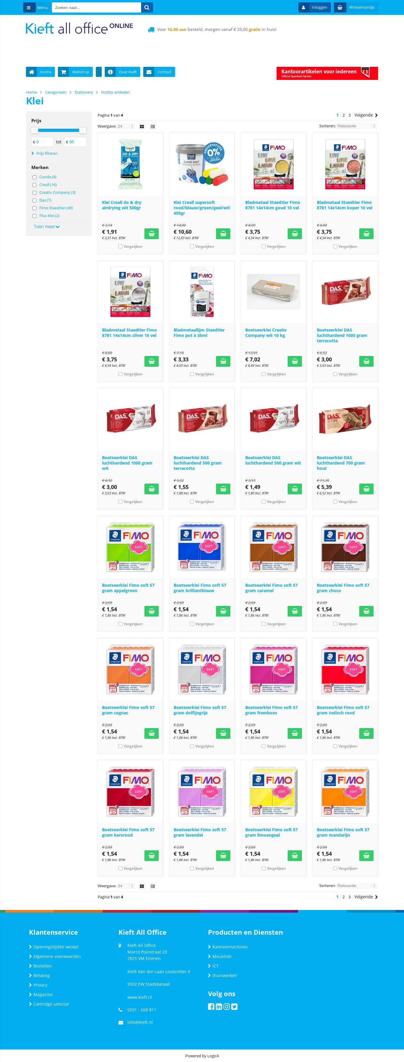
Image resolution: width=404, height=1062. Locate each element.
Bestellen (40, 966)
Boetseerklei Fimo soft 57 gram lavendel (200, 832)
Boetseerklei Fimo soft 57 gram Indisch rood (343, 710)
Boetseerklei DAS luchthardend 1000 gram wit (127, 463)
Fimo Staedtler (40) (56, 207)
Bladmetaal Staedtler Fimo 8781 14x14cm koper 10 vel (344, 204)
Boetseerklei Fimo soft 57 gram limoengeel (271, 832)
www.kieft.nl (139, 997)
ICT (213, 966)
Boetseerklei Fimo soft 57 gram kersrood (128, 832)
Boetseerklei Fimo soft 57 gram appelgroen (128, 587)
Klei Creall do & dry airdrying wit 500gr (121, 204)
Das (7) (45, 200)
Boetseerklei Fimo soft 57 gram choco (343, 587)
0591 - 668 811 (141, 1010)
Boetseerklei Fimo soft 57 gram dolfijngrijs (200, 710)
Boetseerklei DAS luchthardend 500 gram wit (273, 460)
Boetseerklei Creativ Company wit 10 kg (266, 332)
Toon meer (47, 226)
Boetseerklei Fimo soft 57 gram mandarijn (343, 832)
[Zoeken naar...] (152, 7)
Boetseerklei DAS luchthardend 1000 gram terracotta (342, 335)
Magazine (41, 994)
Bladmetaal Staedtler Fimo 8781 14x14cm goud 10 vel (272, 204)
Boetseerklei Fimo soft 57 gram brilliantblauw (200, 587)
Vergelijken (133, 246)
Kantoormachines (228, 947)
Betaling (39, 975)
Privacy (38, 985)
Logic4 (213, 1055)
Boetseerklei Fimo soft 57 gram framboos (271, 710)
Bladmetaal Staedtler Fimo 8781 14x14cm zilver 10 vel (129, 332)
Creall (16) (48, 184)
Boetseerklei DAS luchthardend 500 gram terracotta (198, 463)
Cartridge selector (49, 1004)
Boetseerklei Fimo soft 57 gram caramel (271, 587)
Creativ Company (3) (57, 192)
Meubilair (220, 956)
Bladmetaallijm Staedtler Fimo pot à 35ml (199, 332)
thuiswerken (222, 975)
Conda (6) (47, 176)
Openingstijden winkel (53, 947)
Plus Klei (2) (49, 215)
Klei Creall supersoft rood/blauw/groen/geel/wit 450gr (202, 207)
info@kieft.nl (140, 1022)
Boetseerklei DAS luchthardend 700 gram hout (341, 463)
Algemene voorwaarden (55, 956)
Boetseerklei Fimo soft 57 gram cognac (128, 710)
